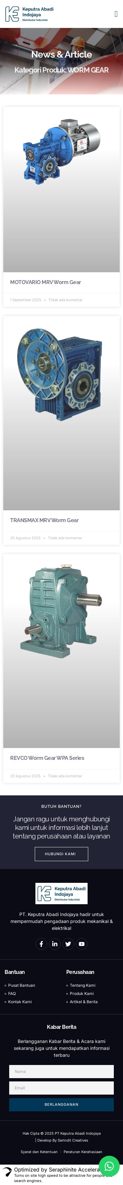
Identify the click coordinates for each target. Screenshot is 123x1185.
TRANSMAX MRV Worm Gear (44, 520)
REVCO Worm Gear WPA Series (47, 758)
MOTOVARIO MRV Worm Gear (45, 282)
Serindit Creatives (73, 1140)
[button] (116, 14)
